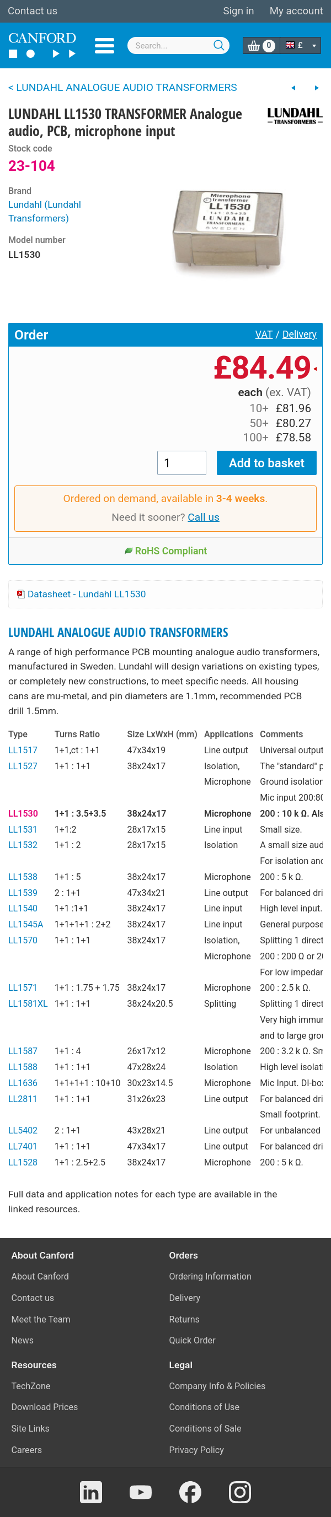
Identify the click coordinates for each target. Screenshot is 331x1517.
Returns (184, 1319)
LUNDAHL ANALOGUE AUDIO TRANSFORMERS (118, 632)
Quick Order (192, 1340)
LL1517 (23, 750)
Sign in (238, 11)
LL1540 (23, 908)
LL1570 (23, 940)
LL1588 (23, 1067)
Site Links (31, 1428)
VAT (264, 334)
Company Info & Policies (217, 1386)
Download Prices (45, 1407)
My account (296, 11)
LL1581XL (28, 1003)
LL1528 (23, 1162)
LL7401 (23, 1146)
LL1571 (23, 987)
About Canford (40, 1276)
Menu (104, 45)
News (23, 1340)
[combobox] (178, 45)
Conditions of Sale (205, 1428)
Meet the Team (41, 1319)
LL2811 (23, 1099)
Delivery (299, 334)
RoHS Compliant (165, 551)
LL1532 (23, 845)
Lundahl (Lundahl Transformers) (44, 211)
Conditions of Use (204, 1407)
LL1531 (23, 829)
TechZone (31, 1386)
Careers (27, 1450)
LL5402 (23, 1130)
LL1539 (23, 893)
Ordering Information (210, 1276)
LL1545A (26, 924)
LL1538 (23, 877)
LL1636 (23, 1083)
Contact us (32, 11)
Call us (204, 517)
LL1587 (23, 1051)
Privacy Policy (196, 1450)
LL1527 (23, 766)
